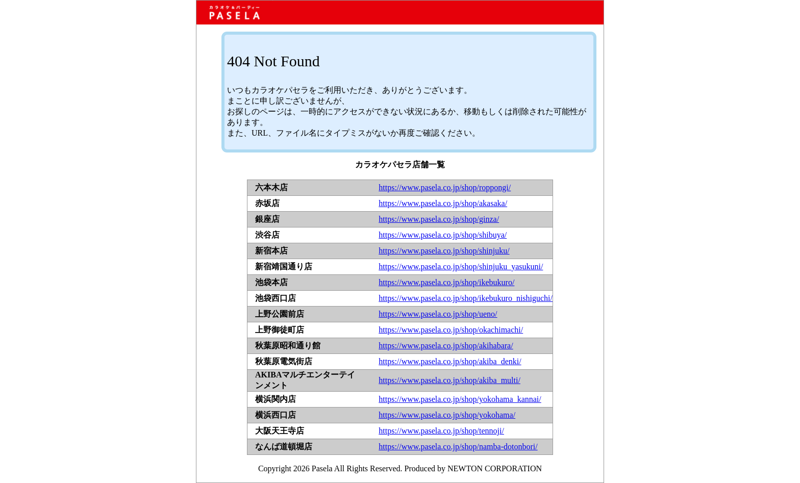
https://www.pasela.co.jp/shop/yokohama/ (447, 415)
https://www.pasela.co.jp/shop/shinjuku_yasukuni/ (461, 266)
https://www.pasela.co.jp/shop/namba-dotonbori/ (458, 446)
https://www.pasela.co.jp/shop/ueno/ (438, 314)
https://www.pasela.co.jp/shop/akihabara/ (446, 345)
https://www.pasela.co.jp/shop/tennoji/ (441, 430)
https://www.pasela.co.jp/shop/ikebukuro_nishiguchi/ (466, 298)
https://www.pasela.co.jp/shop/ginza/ (439, 219)
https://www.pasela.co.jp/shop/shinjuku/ (444, 250)
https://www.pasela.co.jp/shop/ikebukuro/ (446, 282)
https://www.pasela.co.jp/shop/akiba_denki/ (450, 361)
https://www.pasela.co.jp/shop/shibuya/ (443, 235)
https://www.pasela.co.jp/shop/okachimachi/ (451, 329)
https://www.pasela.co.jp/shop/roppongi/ (445, 187)
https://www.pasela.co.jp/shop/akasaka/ (443, 203)
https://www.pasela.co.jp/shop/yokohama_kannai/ (460, 399)
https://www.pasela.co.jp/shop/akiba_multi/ (449, 380)
